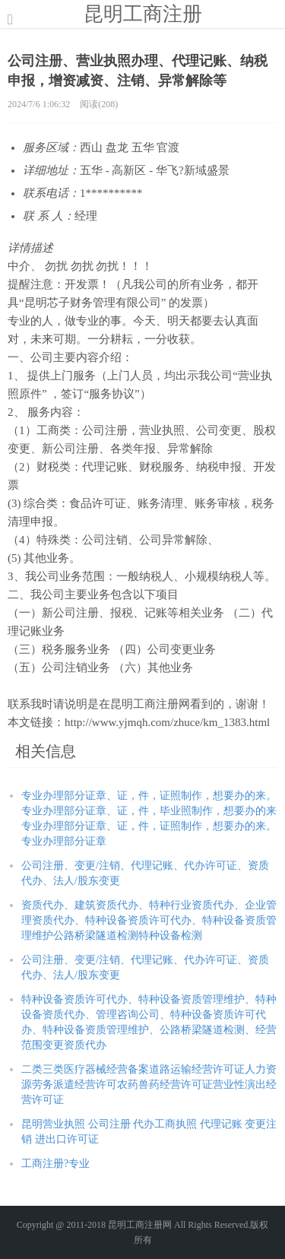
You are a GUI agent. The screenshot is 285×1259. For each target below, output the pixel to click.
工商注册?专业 (55, 1163)
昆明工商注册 (143, 13)
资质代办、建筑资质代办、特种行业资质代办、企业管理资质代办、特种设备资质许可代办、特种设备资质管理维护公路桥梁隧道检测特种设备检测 (149, 920)
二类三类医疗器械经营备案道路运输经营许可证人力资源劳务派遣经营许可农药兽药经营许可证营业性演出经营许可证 (149, 1084)
